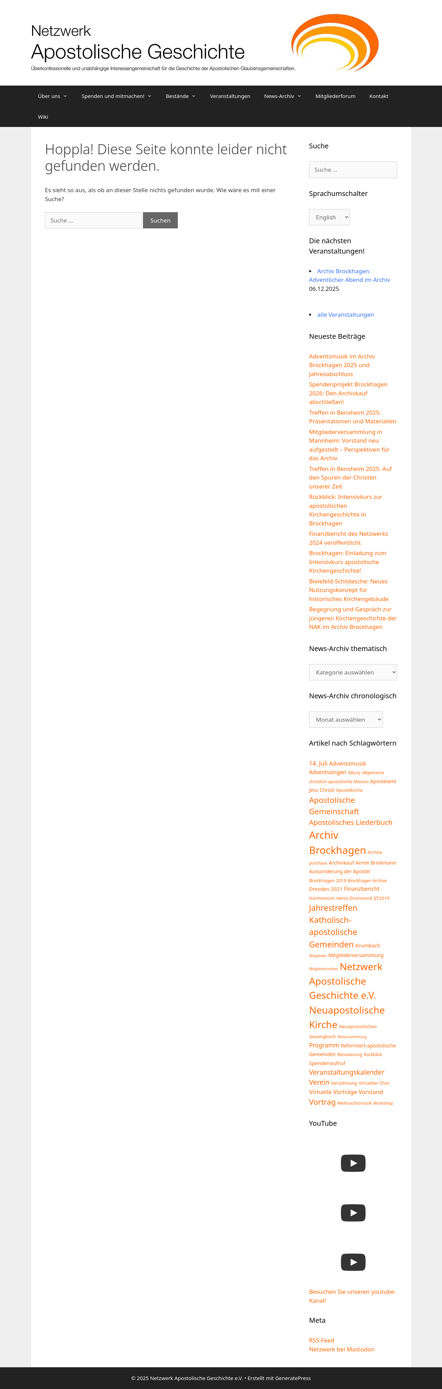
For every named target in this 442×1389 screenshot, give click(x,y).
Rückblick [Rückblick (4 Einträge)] (373, 1054)
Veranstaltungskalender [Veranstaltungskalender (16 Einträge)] (346, 1072)
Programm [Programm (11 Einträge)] (324, 1045)
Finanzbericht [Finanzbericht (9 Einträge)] (361, 889)
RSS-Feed (321, 1340)
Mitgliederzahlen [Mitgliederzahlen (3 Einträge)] (323, 968)
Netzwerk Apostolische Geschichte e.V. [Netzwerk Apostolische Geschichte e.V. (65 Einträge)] (345, 981)
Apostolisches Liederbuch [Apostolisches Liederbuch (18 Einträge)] (351, 822)
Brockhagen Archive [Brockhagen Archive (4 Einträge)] (367, 881)
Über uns (56, 96)
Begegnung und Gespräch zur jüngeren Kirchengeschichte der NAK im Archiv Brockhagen (353, 618)
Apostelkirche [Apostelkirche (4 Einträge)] (349, 790)
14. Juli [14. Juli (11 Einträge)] (318, 763)
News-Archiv (286, 96)
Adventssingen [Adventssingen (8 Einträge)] (327, 772)
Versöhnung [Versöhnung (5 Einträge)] (344, 1083)
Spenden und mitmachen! (120, 96)
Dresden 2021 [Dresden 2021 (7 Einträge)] (326, 888)
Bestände (184, 96)
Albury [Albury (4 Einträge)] (354, 773)
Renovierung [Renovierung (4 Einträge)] (349, 1054)
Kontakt (378, 95)
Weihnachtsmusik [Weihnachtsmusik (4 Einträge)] (354, 1103)
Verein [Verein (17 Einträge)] (319, 1082)
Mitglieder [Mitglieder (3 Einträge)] (318, 955)
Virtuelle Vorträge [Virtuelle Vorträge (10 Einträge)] (333, 1092)
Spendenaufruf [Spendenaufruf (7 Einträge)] (327, 1063)
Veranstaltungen (230, 95)
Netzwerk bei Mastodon (342, 1349)
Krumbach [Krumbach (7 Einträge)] (367, 945)
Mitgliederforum (336, 95)
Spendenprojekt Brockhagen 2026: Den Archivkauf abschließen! (348, 393)
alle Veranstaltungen (345, 314)
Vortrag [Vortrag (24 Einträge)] (322, 1102)
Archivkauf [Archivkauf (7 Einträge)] (341, 862)
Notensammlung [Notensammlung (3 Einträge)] (351, 1036)
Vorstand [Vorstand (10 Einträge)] (370, 1092)
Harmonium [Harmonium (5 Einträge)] (322, 898)
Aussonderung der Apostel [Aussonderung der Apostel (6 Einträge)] (339, 871)
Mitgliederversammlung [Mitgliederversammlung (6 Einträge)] (356, 955)
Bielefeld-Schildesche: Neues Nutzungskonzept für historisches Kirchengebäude (349, 590)
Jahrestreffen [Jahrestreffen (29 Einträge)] (333, 907)
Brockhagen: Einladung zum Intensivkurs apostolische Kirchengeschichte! (347, 561)
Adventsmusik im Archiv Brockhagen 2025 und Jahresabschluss (342, 365)
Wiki (43, 116)
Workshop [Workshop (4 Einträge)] (383, 1103)
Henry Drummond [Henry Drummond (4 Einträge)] (354, 898)
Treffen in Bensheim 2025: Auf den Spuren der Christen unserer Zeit (350, 477)
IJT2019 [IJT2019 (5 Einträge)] (382, 898)
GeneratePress (293, 1378)
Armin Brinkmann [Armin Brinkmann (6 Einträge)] (376, 862)
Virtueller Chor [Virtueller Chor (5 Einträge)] (374, 1083)
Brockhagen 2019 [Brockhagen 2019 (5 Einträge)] (327, 880)
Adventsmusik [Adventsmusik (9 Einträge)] (347, 763)
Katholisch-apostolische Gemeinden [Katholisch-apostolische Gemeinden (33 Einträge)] (333, 932)
